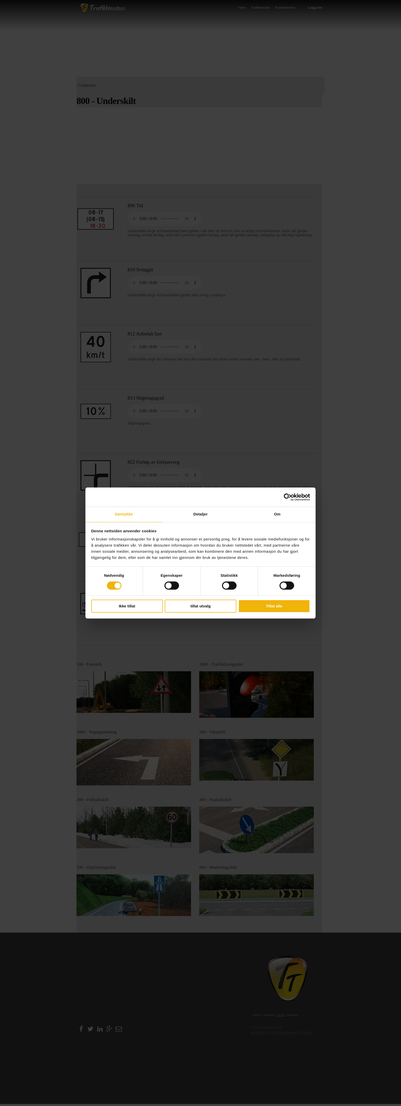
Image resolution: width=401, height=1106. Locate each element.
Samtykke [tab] (124, 514)
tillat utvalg (200, 606)
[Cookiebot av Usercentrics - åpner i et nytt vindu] (287, 497)
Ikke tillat (127, 606)
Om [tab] (277, 514)
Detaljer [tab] (200, 514)
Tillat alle (274, 606)
